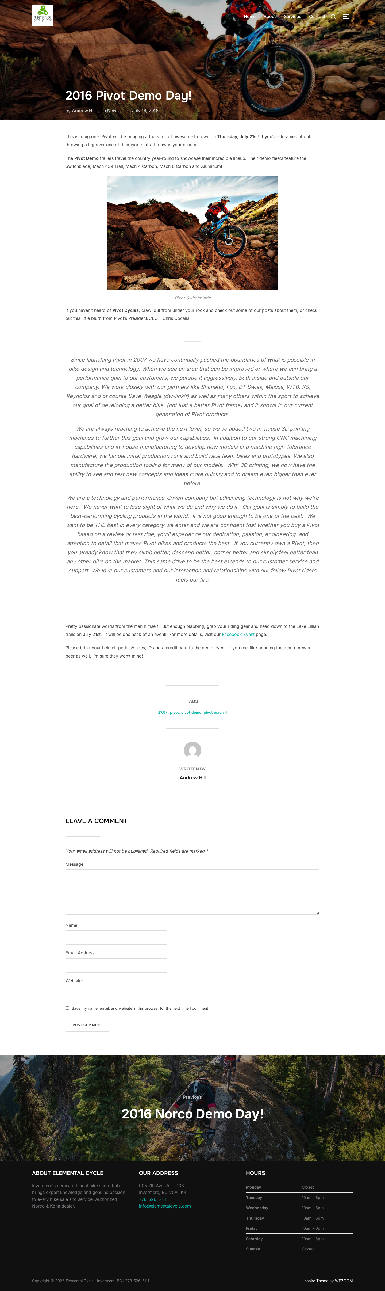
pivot (174, 712)
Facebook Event (238, 634)
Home (250, 16)
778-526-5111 (153, 1199)
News (113, 110)
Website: (74, 980)
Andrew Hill (83, 110)
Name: (72, 925)
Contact (317, 16)
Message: (75, 864)
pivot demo (191, 712)
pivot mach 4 (215, 712)
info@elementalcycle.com (165, 1206)
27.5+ (163, 712)
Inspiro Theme (315, 1280)
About (270, 16)
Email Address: (81, 952)
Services (292, 16)
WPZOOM (344, 1280)
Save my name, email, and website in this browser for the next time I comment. (140, 1008)
